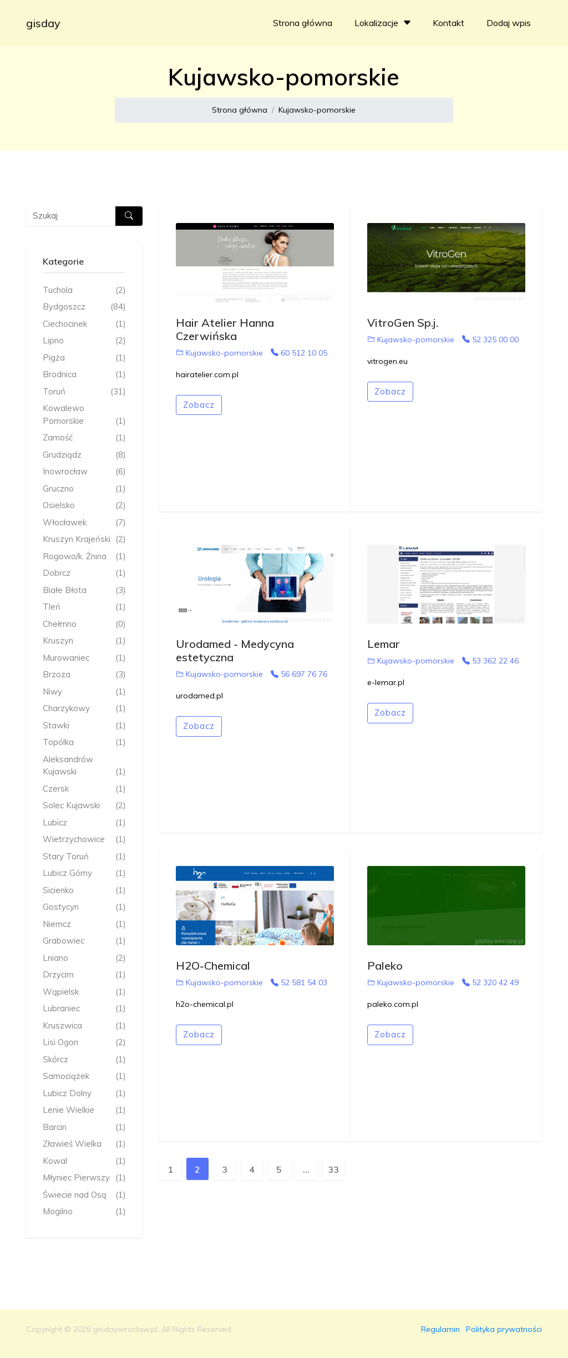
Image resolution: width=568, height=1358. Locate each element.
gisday (43, 23)
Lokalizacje (384, 22)
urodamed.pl (199, 696)
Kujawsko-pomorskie (317, 110)
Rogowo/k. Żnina (84, 556)
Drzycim (84, 975)
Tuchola (84, 290)
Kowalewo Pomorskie (84, 415)
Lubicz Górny (84, 873)
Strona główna (302, 22)
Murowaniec (84, 658)
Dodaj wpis (508, 22)
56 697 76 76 (299, 674)
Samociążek (84, 1076)
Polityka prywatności (504, 1329)
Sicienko (84, 890)
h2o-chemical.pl (205, 1004)
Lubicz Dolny (84, 1093)
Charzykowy (84, 708)
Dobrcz (84, 573)
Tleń (84, 607)
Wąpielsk (84, 992)
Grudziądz (84, 455)
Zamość (84, 438)
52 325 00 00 (490, 339)
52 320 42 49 (490, 982)
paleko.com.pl (392, 1004)
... (306, 1169)
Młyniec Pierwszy (84, 1178)
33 (333, 1169)
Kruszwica (84, 1026)
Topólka (84, 742)
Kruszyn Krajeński (84, 539)
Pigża (84, 358)
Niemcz (84, 924)
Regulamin (440, 1329)
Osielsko (84, 505)
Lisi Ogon (84, 1042)
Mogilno (84, 1211)
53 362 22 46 (490, 661)
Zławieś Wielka (84, 1144)
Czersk (84, 789)
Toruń (84, 392)
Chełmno (84, 624)
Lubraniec (84, 1008)
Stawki (84, 725)
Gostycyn (84, 907)
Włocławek (84, 522)
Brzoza (84, 674)
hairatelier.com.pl (207, 374)
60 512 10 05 (299, 353)
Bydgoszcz (84, 307)
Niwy (84, 692)
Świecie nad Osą (84, 1195)
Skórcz (84, 1059)
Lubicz (84, 823)
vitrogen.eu (387, 361)
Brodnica (84, 374)
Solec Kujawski (84, 805)
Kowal (84, 1161)
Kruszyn (84, 641)
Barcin (84, 1127)
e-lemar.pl (385, 682)
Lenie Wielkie (84, 1110)
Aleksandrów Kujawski (84, 766)
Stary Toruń (84, 856)
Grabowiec (84, 941)
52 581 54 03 (299, 982)
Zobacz (199, 404)
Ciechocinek (84, 324)
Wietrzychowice (84, 839)
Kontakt (448, 22)
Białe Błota (84, 590)
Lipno (84, 341)
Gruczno (84, 489)
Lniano (84, 958)
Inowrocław (84, 471)
